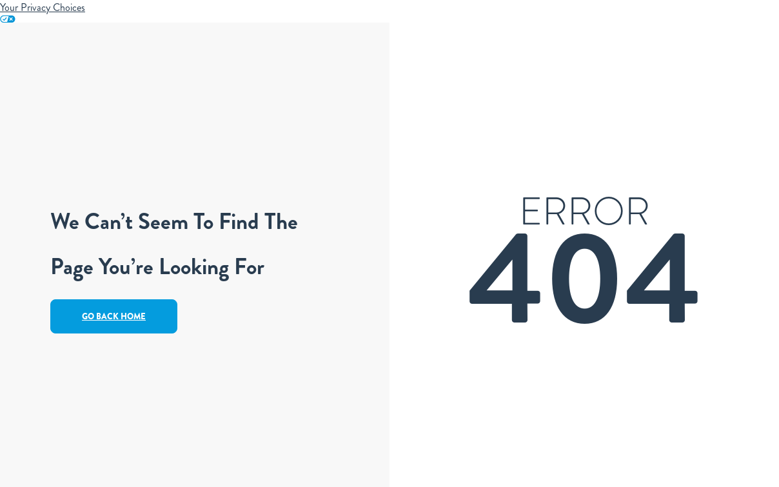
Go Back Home (114, 316)
